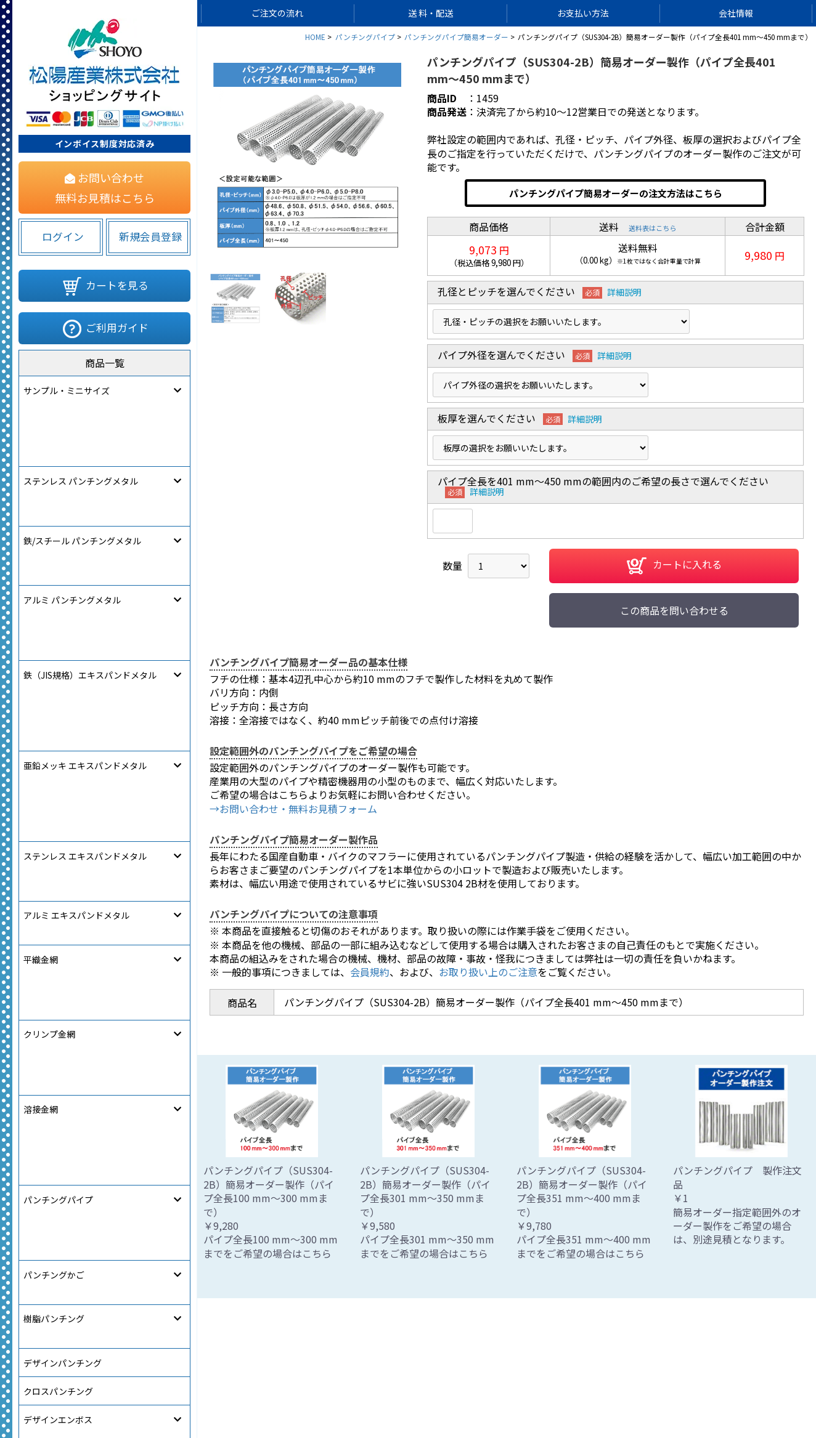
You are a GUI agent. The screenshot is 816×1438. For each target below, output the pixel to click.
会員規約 (370, 971)
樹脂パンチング (53, 760)
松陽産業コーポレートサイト (693, 1392)
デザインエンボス (57, 845)
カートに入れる (674, 566)
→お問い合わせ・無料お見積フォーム (293, 808)
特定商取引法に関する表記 (563, 1392)
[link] (58, 955)
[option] (308, 156)
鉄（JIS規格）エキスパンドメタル (90, 504)
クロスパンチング (58, 817)
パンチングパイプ (58, 703)
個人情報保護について (381, 1392)
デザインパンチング (62, 789)
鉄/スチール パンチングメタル (82, 447)
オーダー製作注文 (57, 902)
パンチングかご (53, 731)
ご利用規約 (467, 1392)
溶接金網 (40, 675)
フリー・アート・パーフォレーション (96, 874)
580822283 (177, 958)
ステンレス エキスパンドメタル (85, 561)
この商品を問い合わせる (674, 610)
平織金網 (40, 618)
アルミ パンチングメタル (72, 476)
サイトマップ (290, 1392)
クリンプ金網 (49, 646)
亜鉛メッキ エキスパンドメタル (85, 533)
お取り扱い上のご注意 (488, 971)
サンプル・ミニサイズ (66, 390)
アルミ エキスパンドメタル (76, 589)
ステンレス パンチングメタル (80, 419)
